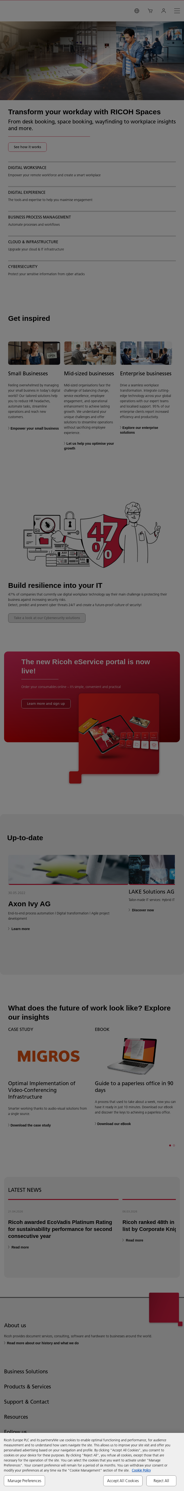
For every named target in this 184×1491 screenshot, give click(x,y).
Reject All (161, 1480)
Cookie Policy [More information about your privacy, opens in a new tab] (141, 1470)
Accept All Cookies (123, 1480)
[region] (92, 1462)
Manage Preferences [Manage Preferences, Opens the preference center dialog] (24, 1480)
